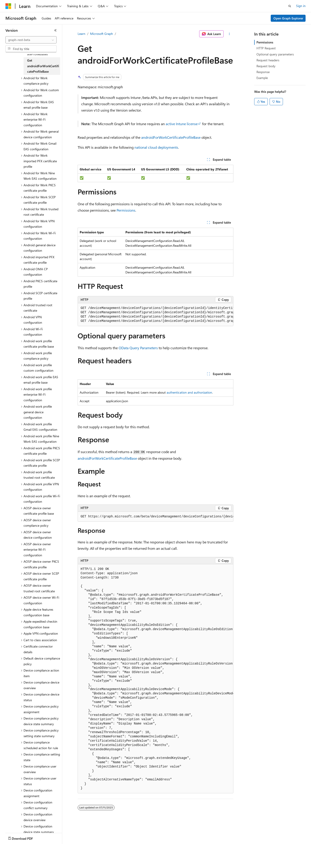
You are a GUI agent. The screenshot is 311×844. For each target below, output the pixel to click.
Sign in (301, 6)
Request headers (267, 60)
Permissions (126, 210)
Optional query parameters (275, 54)
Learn (81, 33)
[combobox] (31, 39)
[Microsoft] (8, 6)
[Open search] (289, 6)
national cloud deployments (156, 147)
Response (263, 72)
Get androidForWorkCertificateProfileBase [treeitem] (43, 66)
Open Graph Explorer (288, 18)
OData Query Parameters (138, 347)
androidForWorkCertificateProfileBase (171, 137)
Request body (265, 66)
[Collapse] (55, 30)
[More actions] (229, 34)
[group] (155, 314)
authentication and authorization (189, 392)
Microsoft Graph (101, 33)
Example (262, 78)
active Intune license (182, 123)
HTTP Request (266, 48)
